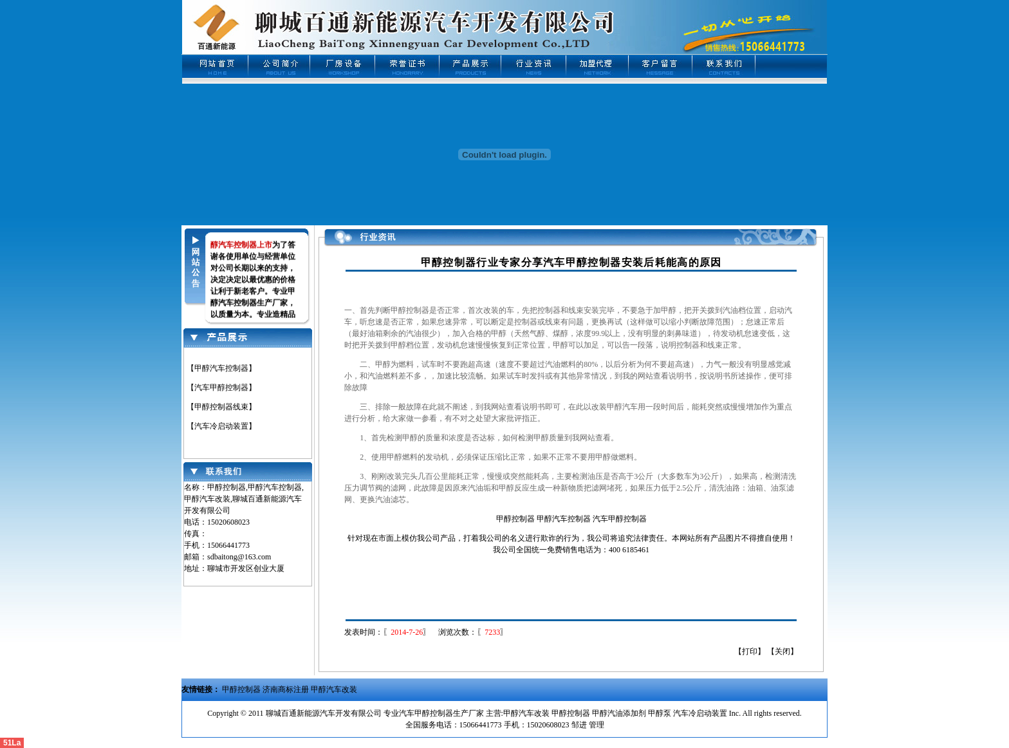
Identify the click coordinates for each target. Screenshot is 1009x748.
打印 (749, 651)
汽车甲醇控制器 (620, 518)
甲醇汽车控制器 (564, 518)
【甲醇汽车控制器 (217, 368)
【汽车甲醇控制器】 (221, 387)
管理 (595, 724)
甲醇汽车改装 (334, 689)
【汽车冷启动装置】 (221, 426)
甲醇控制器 (515, 518)
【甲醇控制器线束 (217, 406)
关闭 (782, 651)
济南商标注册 (286, 689)
